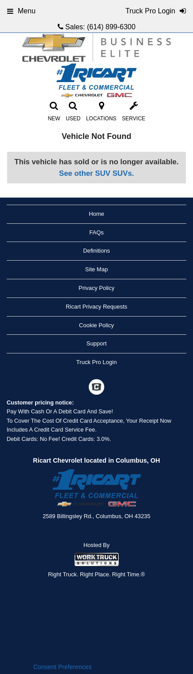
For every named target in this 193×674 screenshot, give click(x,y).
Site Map (96, 269)
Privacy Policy (96, 288)
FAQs (96, 232)
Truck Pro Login (96, 362)
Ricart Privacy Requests (96, 306)
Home (96, 213)
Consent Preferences (62, 666)
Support (97, 343)
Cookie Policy (96, 325)
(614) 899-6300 (111, 27)
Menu (21, 11)
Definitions (96, 250)
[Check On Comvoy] (96, 387)
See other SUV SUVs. (96, 173)
